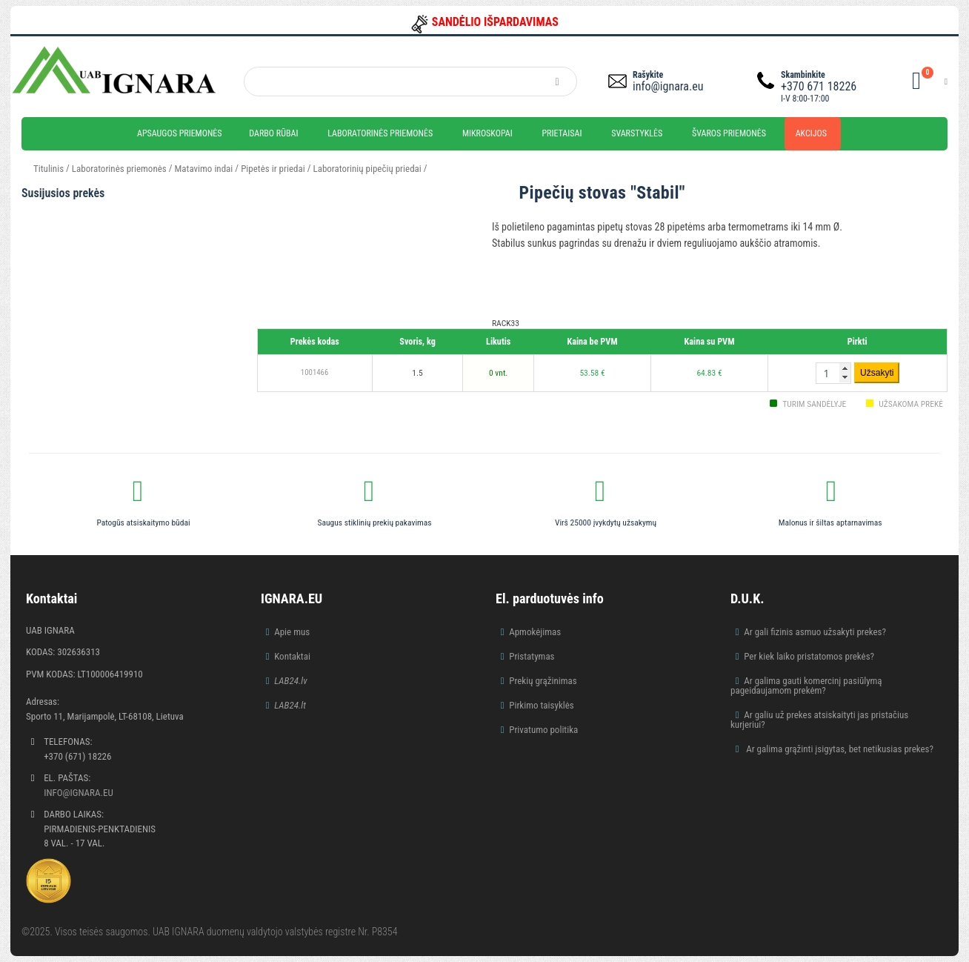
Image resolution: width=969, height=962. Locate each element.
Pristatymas (531, 656)
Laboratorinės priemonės (380, 133)
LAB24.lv (290, 680)
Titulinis (48, 168)
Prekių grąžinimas (543, 680)
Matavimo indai (204, 168)
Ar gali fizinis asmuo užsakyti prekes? (815, 631)
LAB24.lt (290, 705)
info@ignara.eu (668, 86)
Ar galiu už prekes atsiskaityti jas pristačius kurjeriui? (819, 719)
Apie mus (292, 631)
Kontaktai (292, 656)
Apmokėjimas (535, 631)
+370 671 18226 (818, 86)
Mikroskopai (487, 133)
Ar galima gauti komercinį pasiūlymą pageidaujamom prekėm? (806, 685)
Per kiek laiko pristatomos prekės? (809, 656)
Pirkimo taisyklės (541, 705)
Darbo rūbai (273, 133)
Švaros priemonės (729, 133)
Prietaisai (562, 133)
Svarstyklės (636, 133)
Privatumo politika (543, 729)
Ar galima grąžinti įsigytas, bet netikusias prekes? (838, 748)
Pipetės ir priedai (273, 168)
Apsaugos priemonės (179, 133)
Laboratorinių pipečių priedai (367, 168)
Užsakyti (876, 373)
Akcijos (811, 133)
